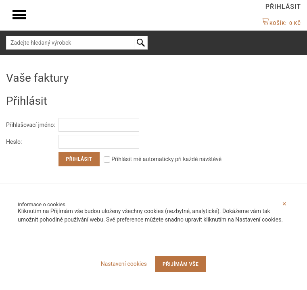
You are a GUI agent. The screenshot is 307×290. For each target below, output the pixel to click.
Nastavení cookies (124, 264)
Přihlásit (283, 6)
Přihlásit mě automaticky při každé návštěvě (162, 159)
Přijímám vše (180, 264)
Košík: (281, 23)
